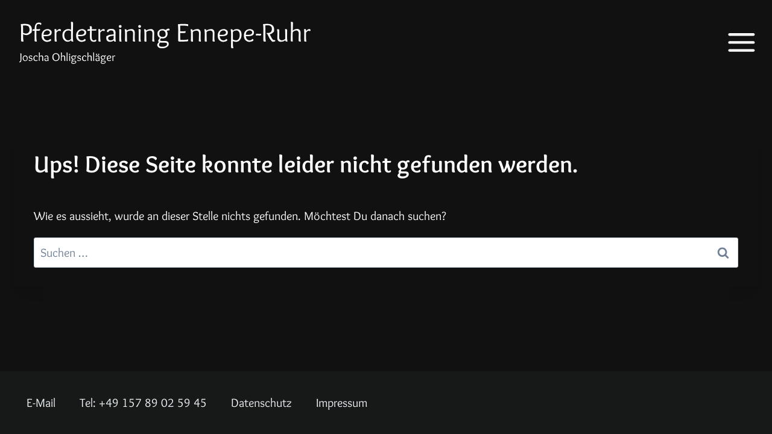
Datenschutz (261, 402)
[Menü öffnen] (733, 42)
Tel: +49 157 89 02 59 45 (143, 402)
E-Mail (41, 402)
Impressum (341, 402)
